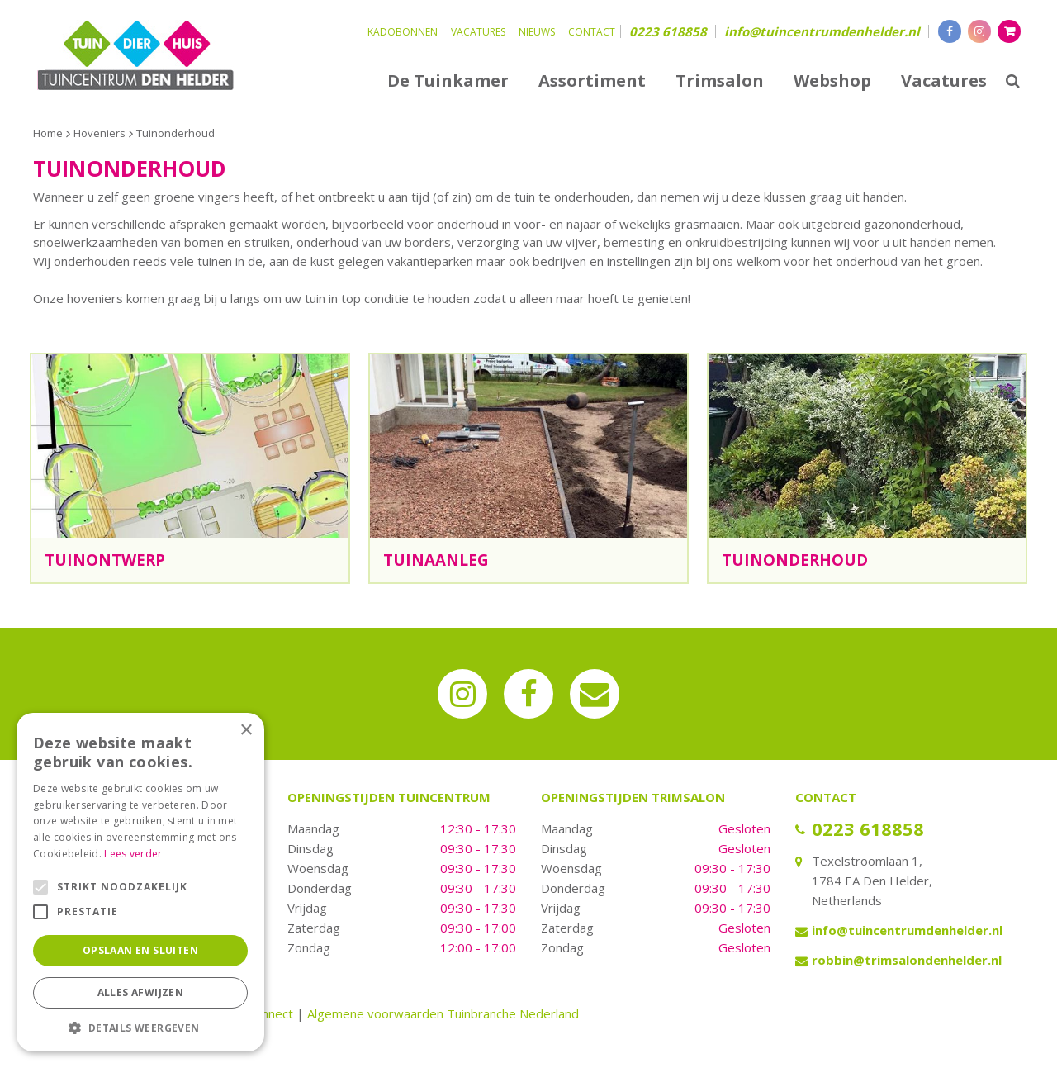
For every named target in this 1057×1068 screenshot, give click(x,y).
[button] (140, 1027)
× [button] (245, 730)
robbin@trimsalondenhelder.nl (907, 960)
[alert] (140, 882)
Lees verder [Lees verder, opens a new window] (133, 854)
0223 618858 (668, 31)
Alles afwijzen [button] (140, 992)
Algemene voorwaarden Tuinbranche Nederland (443, 1013)
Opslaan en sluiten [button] (140, 950)
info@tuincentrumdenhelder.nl (822, 31)
